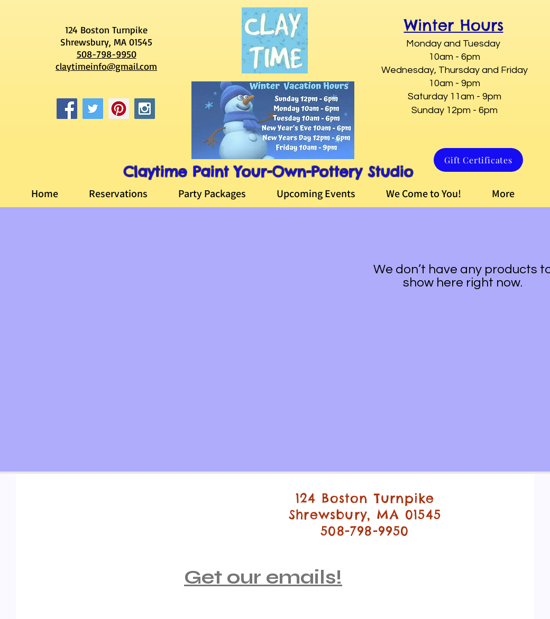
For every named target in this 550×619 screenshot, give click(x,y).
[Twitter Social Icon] (92, 108)
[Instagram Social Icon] (144, 108)
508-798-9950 (106, 54)
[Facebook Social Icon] (67, 108)
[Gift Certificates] (478, 160)
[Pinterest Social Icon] (118, 108)
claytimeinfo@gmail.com (106, 66)
